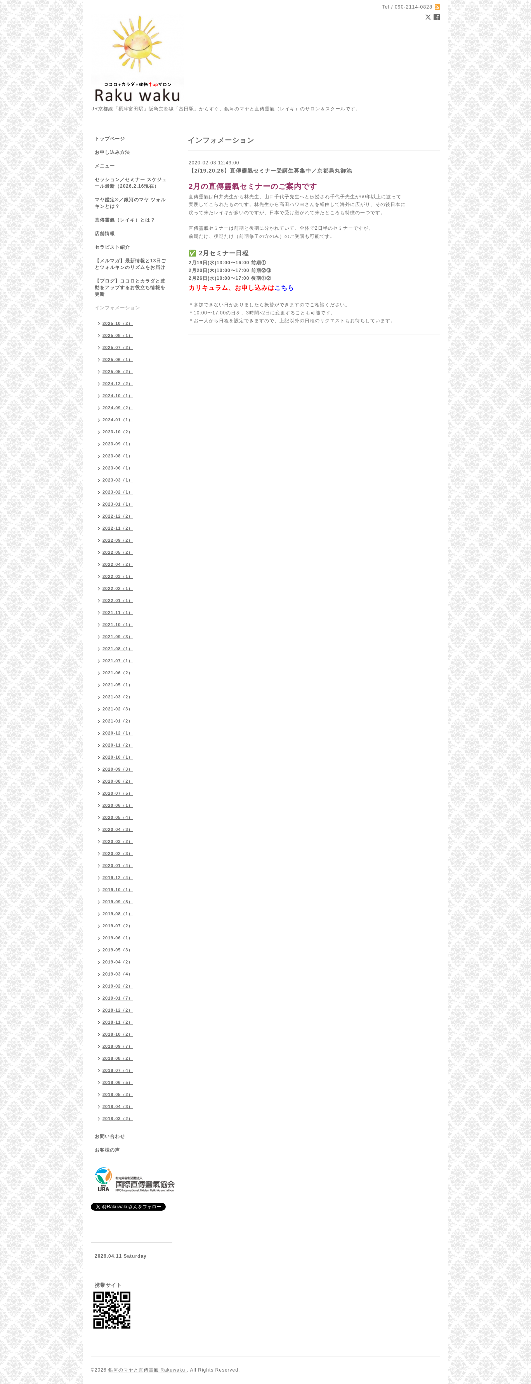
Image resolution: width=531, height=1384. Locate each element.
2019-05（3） (117, 950)
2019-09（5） (117, 901)
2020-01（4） (117, 865)
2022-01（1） (117, 600)
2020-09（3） (117, 769)
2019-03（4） (117, 974)
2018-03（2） (117, 1118)
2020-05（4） (117, 817)
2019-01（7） (117, 998)
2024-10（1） (117, 395)
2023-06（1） (117, 468)
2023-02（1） (117, 492)
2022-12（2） (117, 516)
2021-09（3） (117, 636)
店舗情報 (105, 233)
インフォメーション (117, 308)
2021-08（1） (117, 648)
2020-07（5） (117, 793)
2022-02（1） (117, 588)
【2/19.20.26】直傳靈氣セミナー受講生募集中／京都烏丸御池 (270, 171)
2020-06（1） (117, 805)
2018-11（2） (117, 1022)
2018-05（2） (117, 1094)
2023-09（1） (117, 444)
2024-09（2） (117, 407)
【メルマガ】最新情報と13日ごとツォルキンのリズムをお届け (130, 264)
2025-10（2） (117, 323)
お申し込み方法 (112, 152)
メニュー (105, 166)
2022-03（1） (117, 576)
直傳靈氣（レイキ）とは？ (125, 220)
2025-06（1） (117, 359)
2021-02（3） (117, 709)
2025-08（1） (117, 335)
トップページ (110, 138)
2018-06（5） (117, 1082)
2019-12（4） (117, 877)
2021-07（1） (117, 660)
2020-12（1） (117, 733)
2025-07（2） (117, 347)
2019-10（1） (117, 889)
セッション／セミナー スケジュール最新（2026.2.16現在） (131, 183)
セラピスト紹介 (112, 247)
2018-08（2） (117, 1058)
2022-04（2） (117, 564)
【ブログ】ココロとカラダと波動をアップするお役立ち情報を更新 (130, 287)
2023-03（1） (117, 480)
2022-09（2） (117, 540)
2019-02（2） (117, 986)
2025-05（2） (117, 371)
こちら (284, 287)
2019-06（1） (117, 937)
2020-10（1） (117, 757)
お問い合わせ (110, 1136)
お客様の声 (107, 1150)
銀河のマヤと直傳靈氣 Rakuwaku (147, 1370)
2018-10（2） (117, 1034)
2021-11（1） (117, 612)
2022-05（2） (117, 552)
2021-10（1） (117, 624)
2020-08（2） (117, 781)
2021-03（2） (117, 697)
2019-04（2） (117, 962)
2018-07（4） (117, 1070)
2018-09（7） (117, 1046)
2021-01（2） (117, 721)
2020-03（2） (117, 841)
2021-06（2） (117, 672)
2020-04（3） (117, 829)
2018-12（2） (117, 1010)
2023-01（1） (117, 504)
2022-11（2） (117, 528)
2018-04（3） (117, 1106)
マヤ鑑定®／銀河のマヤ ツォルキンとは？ (130, 203)
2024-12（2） (117, 383)
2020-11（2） (117, 745)
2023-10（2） (117, 431)
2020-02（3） (117, 853)
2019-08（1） (117, 913)
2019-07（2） (117, 925)
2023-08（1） (117, 456)
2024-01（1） (117, 419)
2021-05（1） (117, 684)
